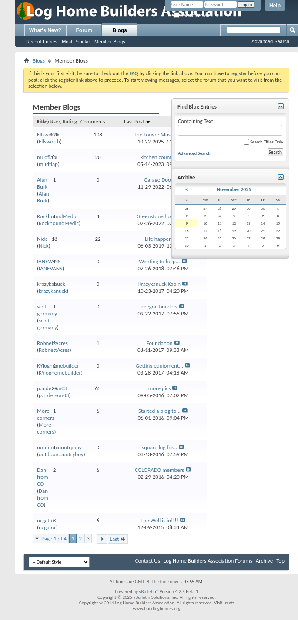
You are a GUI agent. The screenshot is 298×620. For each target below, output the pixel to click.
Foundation (159, 343)
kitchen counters (160, 157)
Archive (264, 560)
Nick (42, 238)
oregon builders (159, 306)
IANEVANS (48, 261)
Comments (92, 121)
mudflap (46, 157)
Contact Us (147, 560)
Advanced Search (270, 41)
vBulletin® (149, 591)
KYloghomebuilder (58, 365)
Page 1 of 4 (54, 538)
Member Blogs (109, 41)
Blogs (120, 30)
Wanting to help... (159, 261)
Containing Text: (230, 127)
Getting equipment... (159, 365)
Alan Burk (42, 183)
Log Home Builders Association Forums (208, 560)
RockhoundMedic (57, 216)
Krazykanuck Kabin (159, 284)
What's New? (45, 30)
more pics (159, 388)
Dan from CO (42, 477)
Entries (45, 121)
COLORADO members (159, 470)
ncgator (45, 520)
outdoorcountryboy (59, 447)
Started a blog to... (159, 411)
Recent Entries (41, 41)
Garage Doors (159, 179)
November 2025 (234, 189)
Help (275, 6)
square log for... (159, 447)
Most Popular (76, 41)
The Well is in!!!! (159, 520)
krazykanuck (51, 284)
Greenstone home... (159, 216)
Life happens (159, 238)
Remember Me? (192, 15)
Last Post (137, 121)
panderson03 (54, 395)
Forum (84, 30)
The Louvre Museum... (159, 134)
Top (280, 560)
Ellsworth (47, 134)
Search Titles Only (263, 142)
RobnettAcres (52, 343)
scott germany (47, 310)
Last (118, 539)
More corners (45, 414)
